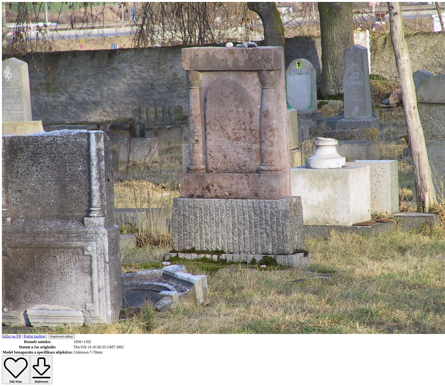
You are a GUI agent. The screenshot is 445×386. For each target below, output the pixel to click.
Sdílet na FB (11, 336)
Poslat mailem (34, 336)
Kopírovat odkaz (61, 336)
